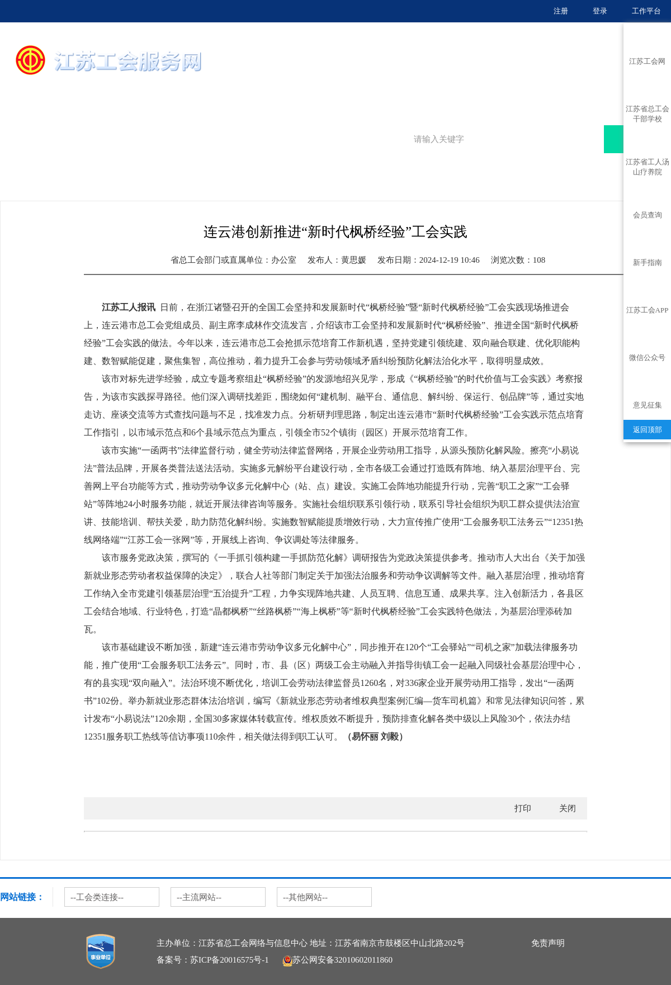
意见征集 (647, 405)
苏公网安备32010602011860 (337, 959)
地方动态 (92, 189)
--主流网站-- (199, 897)
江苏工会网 (647, 61)
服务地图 (454, 81)
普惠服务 (579, 81)
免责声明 (548, 943)
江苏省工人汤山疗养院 (647, 164)
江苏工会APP (647, 310)
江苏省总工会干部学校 (647, 111)
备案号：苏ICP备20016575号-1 (213, 959)
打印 (522, 808)
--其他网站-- (305, 897)
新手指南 (647, 262)
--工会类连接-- (97, 897)
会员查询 (647, 215)
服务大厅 (391, 81)
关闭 (567, 808)
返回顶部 (647, 429)
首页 (328, 81)
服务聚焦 (516, 81)
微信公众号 (647, 357)
